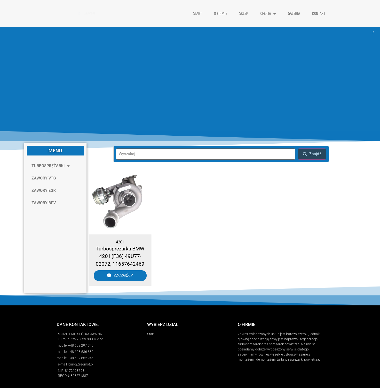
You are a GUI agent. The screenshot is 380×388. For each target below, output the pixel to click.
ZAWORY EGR (44, 190)
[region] (190, 79)
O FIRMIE (220, 13)
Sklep (243, 13)
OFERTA (268, 13)
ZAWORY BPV (44, 203)
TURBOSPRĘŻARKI (51, 166)
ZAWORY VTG (44, 178)
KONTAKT (318, 13)
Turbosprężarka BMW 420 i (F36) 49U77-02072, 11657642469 (120, 256)
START (197, 13)
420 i (120, 242)
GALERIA (294, 13)
